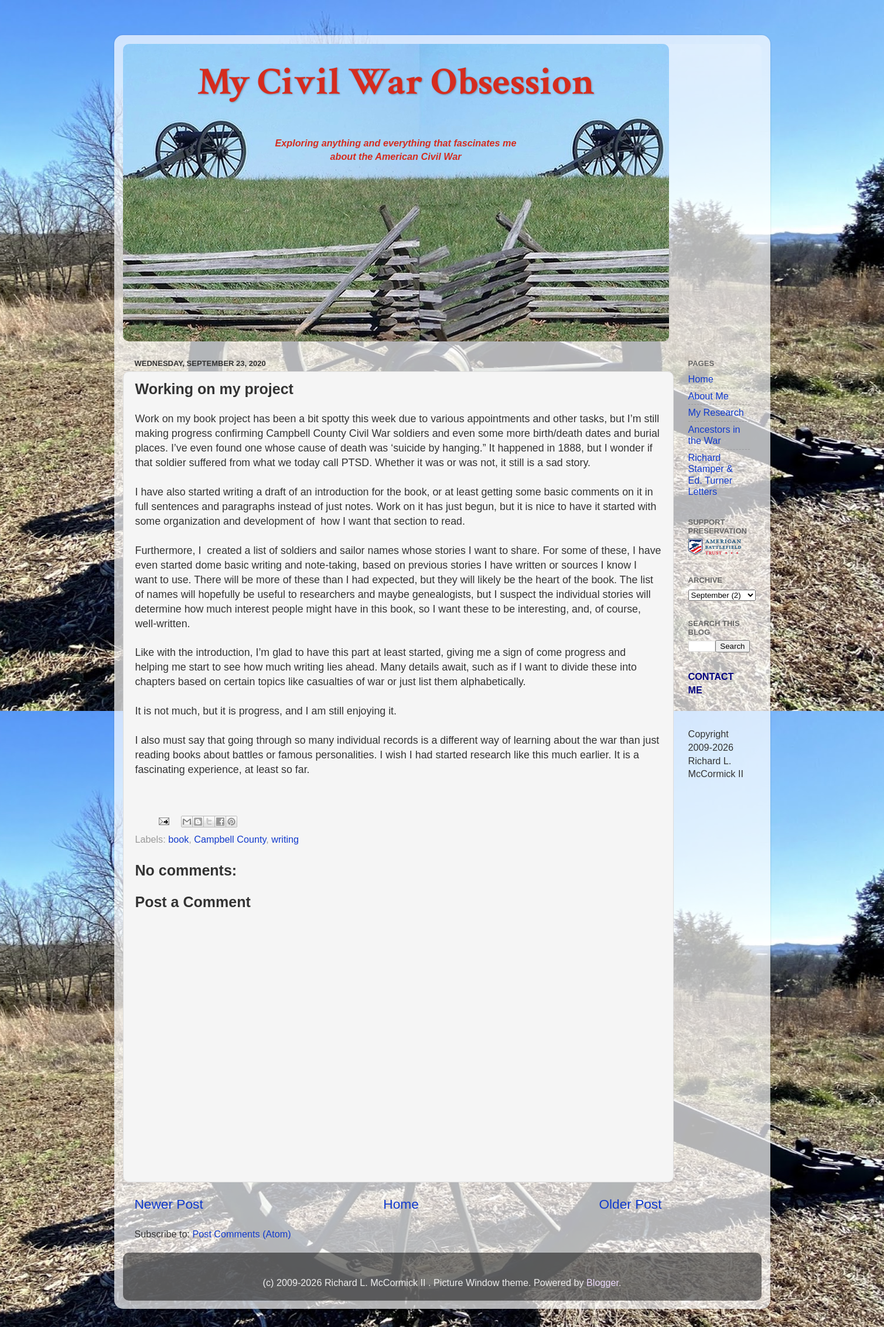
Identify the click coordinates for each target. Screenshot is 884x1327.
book (178, 839)
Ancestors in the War (714, 435)
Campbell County (230, 839)
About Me (708, 396)
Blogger (602, 1282)
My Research (716, 412)
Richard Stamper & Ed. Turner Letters (710, 474)
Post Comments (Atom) (241, 1234)
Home (400, 1204)
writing (285, 839)
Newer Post (169, 1204)
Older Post (630, 1204)
